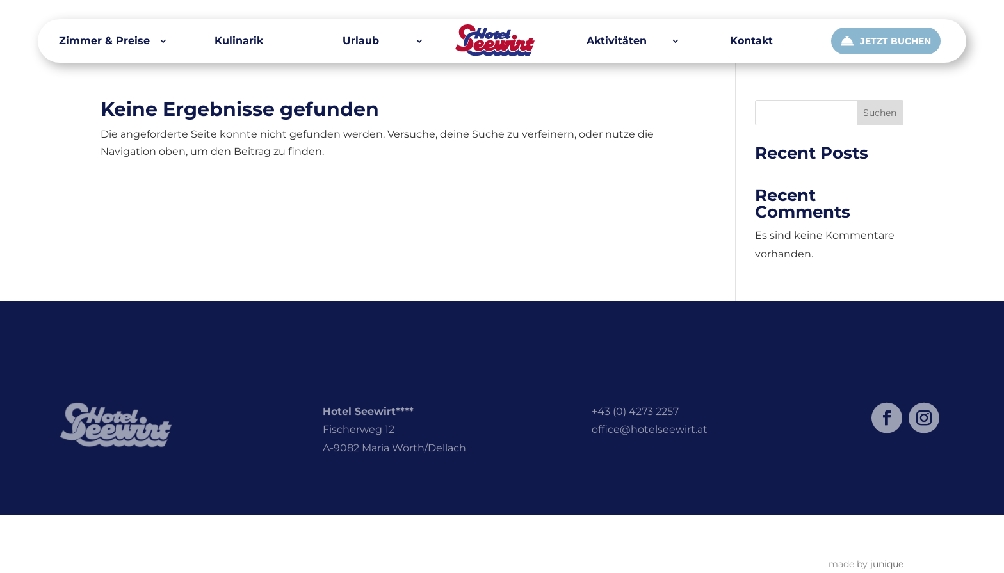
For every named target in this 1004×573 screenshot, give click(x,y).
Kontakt (751, 41)
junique (886, 564)
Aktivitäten (617, 41)
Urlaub (361, 41)
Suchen (879, 112)
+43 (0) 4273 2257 (635, 423)
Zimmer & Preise (104, 41)
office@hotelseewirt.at (650, 441)
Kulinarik (239, 41)
